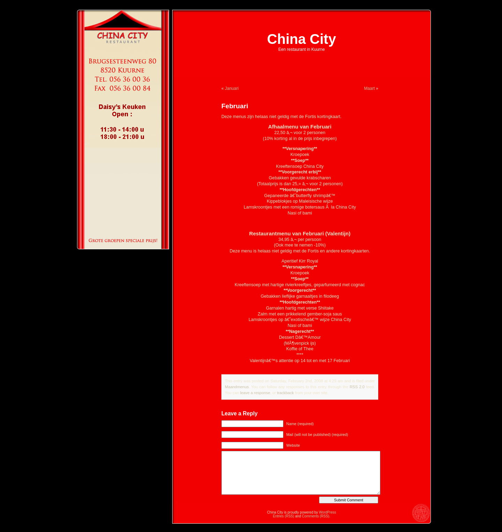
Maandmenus (237, 387)
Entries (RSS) (283, 516)
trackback (285, 393)
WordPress (327, 512)
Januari (231, 88)
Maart (369, 88)
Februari (234, 106)
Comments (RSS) (315, 516)
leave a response (255, 393)
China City (301, 39)
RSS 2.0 (357, 387)
